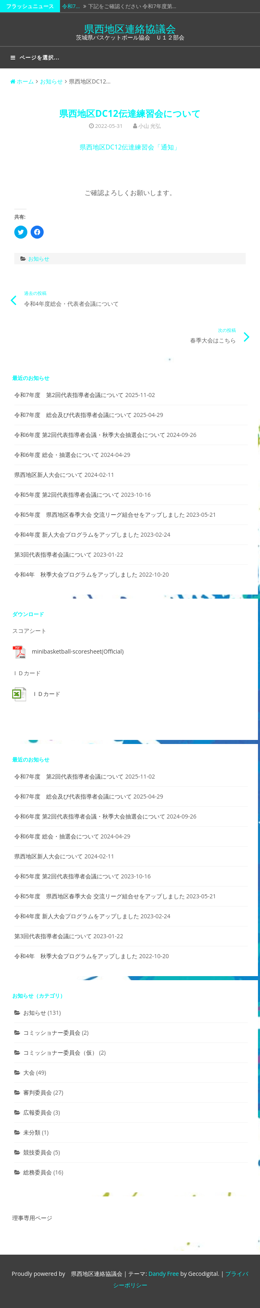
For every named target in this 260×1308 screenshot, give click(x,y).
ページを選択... (35, 57)
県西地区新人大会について (48, 474)
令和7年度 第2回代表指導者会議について (69, 395)
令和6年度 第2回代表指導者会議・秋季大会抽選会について (89, 435)
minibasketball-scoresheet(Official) (78, 651)
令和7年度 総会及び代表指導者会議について (73, 415)
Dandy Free (164, 1273)
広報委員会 (37, 1112)
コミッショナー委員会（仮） (60, 1052)
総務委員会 (37, 1172)
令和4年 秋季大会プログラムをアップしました (76, 574)
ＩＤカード (46, 694)
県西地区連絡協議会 (130, 28)
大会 (29, 1072)
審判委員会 (37, 1092)
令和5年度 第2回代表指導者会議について (67, 494)
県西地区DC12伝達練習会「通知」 (130, 147)
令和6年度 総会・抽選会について (56, 455)
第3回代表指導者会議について (53, 554)
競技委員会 (37, 1152)
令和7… (71, 6)
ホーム (22, 81)
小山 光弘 (149, 125)
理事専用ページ (32, 1218)
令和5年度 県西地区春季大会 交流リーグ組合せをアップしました (99, 514)
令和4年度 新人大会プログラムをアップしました (76, 534)
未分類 (31, 1132)
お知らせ (51, 81)
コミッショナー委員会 (51, 1032)
